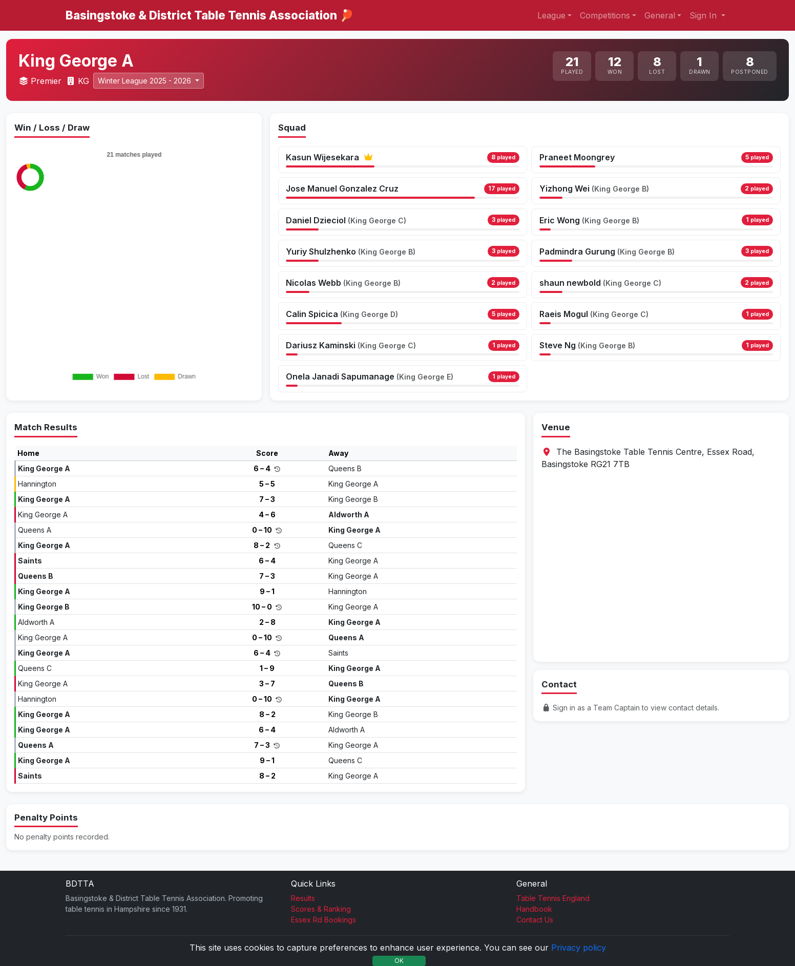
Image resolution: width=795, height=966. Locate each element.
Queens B (345, 468)
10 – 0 (263, 606)
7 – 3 (267, 499)
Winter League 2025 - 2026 (145, 80)
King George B (353, 499)
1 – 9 (267, 668)
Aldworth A (348, 514)
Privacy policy (578, 947)
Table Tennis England (553, 898)
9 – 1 (267, 591)
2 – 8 (267, 622)
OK (399, 960)
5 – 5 (267, 483)
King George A (44, 468)
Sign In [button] (704, 15)
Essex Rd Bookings (323, 919)
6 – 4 (263, 468)
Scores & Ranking (321, 909)
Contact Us (534, 919)
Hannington (37, 483)
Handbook (534, 909)
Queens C (345, 545)
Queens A (34, 530)
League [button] (551, 15)
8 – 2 (262, 545)
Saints (30, 560)
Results (303, 898)
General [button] (659, 15)
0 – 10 (263, 530)
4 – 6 (267, 514)
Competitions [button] (605, 15)
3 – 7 (267, 683)
